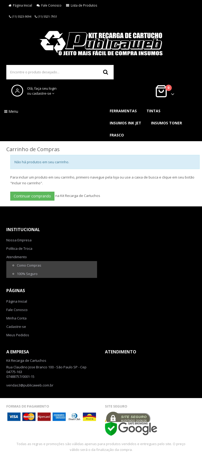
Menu (11, 111)
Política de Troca (19, 248)
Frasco (117, 135)
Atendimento (16, 257)
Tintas (153, 110)
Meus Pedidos (17, 335)
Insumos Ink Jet (125, 122)
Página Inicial (20, 5)
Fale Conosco (49, 5)
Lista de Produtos (81, 5)
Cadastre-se (16, 326)
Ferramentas (123, 110)
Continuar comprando (32, 196)
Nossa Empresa (19, 240)
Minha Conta (16, 318)
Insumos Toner (166, 122)
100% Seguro (27, 273)
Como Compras (29, 265)
